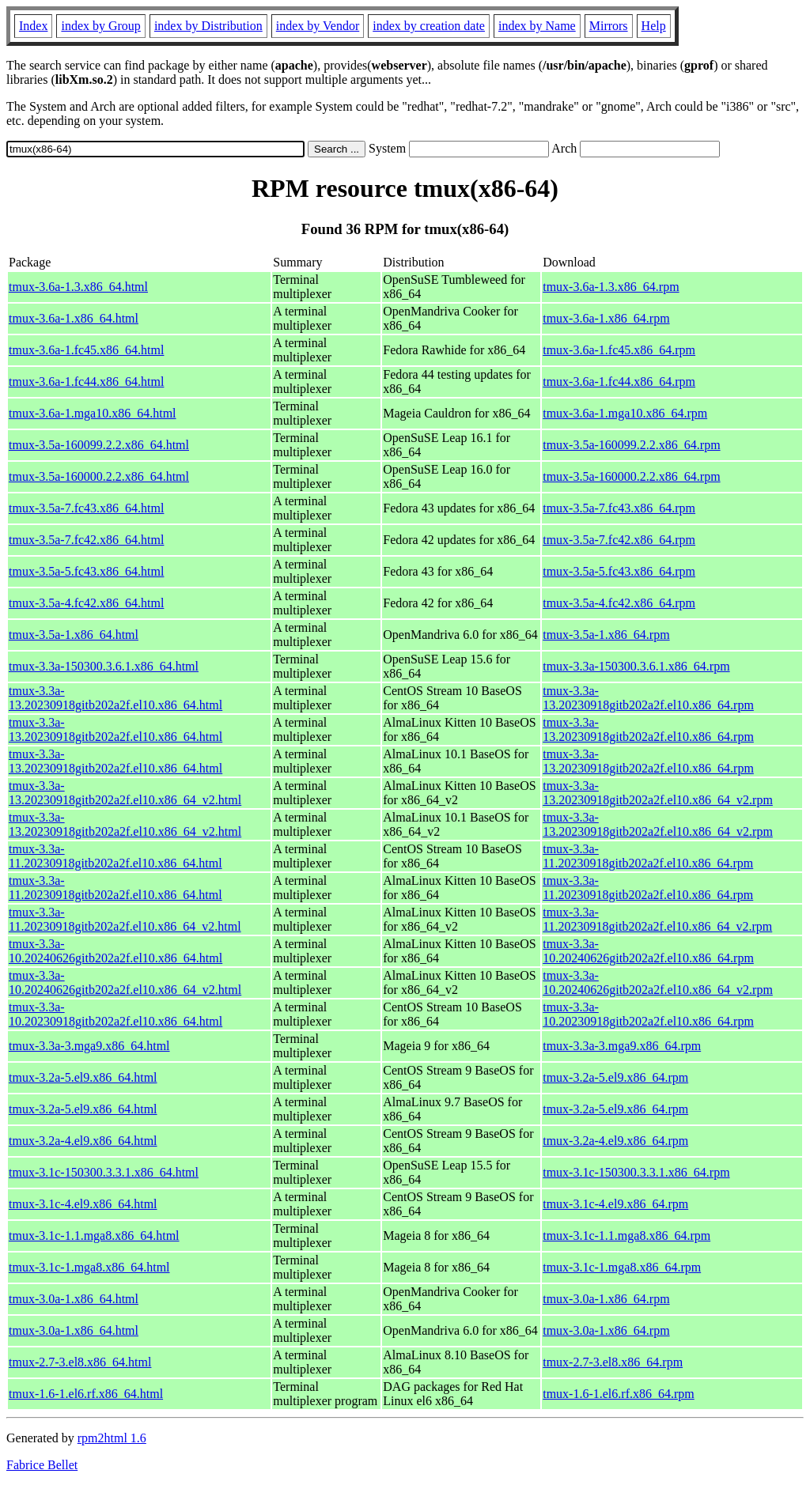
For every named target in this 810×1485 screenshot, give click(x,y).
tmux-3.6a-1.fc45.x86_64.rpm (619, 350)
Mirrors (608, 25)
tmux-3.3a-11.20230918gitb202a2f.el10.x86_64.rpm (648, 856)
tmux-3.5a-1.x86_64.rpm (606, 634)
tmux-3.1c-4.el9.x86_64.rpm (615, 1204)
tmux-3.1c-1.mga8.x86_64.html (89, 1267)
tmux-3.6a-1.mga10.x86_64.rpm (625, 413)
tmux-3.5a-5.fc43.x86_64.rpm (619, 571)
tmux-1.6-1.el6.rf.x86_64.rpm (619, 1393)
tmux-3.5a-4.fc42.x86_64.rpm (619, 603)
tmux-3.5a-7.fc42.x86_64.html (86, 539)
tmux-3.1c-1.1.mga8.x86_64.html (94, 1235)
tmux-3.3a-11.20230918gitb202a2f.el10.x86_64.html (115, 856)
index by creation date (429, 25)
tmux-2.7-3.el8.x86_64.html (80, 1362)
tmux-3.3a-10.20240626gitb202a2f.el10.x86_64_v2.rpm (658, 982)
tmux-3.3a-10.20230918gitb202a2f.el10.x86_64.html (115, 1014)
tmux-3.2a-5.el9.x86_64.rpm (615, 1077)
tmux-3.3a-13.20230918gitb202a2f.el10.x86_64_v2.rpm (658, 793)
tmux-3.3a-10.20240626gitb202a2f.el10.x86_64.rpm (648, 951)
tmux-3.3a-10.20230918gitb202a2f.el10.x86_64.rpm (648, 1014)
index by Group (100, 25)
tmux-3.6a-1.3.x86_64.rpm (611, 286)
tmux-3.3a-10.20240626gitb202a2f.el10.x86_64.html (115, 951)
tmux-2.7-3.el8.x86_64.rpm (613, 1362)
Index (33, 25)
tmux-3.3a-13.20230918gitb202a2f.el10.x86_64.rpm (648, 698)
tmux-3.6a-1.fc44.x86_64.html (86, 381)
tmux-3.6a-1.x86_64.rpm (606, 318)
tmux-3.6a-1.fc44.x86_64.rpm (619, 381)
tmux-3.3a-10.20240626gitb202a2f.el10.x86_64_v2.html (125, 982)
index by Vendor (317, 25)
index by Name (537, 25)
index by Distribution (208, 25)
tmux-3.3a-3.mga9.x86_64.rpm (622, 1045)
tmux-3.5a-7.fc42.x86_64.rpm (619, 539)
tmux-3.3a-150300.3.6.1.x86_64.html (104, 666)
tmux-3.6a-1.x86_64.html (73, 318)
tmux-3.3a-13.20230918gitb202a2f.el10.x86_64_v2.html (125, 793)
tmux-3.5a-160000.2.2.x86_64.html (99, 476)
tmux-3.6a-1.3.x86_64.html (78, 286)
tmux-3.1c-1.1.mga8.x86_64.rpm (626, 1235)
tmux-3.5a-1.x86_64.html (73, 634)
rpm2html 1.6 (112, 1438)
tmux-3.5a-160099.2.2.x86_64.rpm (631, 445)
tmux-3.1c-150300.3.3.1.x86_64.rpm (636, 1172)
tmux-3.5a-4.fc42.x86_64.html (86, 603)
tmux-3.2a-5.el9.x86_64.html (83, 1077)
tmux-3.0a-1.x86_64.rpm (606, 1299)
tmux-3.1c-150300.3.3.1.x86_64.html (104, 1172)
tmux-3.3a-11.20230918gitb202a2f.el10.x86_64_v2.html (125, 919)
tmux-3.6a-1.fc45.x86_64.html (86, 350)
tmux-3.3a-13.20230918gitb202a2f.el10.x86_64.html (115, 698)
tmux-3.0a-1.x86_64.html (73, 1299)
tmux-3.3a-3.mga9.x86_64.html (89, 1045)
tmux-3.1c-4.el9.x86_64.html (83, 1204)
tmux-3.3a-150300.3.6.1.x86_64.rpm (636, 666)
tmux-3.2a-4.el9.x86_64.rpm (615, 1140)
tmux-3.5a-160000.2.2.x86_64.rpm (631, 476)
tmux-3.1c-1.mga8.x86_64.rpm (622, 1267)
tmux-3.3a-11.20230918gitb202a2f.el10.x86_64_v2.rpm (657, 919)
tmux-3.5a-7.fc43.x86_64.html (86, 508)
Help (654, 25)
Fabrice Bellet (42, 1465)
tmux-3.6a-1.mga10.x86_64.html (92, 413)
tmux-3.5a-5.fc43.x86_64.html (86, 571)
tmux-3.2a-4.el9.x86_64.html (83, 1140)
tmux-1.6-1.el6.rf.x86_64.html (86, 1393)
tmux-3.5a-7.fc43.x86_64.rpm (619, 508)
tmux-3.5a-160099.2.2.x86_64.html (99, 445)
